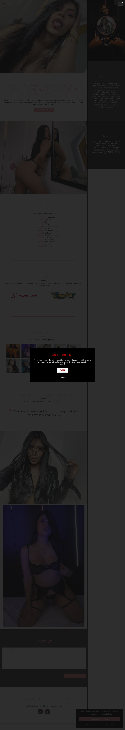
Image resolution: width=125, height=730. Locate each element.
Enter (63, 370)
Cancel (62, 377)
